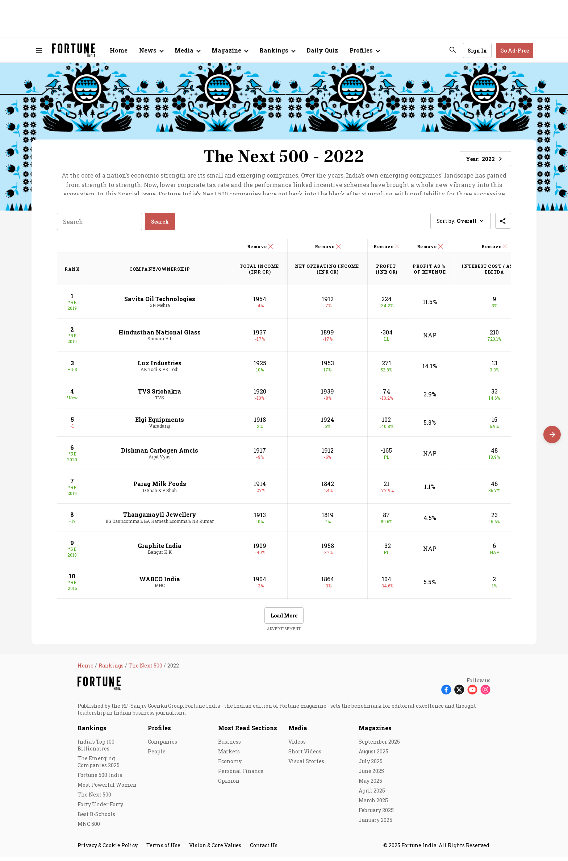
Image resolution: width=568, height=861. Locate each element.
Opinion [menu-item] (228, 784)
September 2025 (379, 745)
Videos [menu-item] (297, 745)
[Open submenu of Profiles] (364, 50)
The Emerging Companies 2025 (99, 765)
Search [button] (160, 224)
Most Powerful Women (107, 788)
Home (119, 50)
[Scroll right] (552, 434)
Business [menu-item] (229, 745)
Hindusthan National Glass (159, 336)
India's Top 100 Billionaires (96, 749)
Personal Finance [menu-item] (240, 774)
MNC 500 (89, 827)
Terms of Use (163, 848)
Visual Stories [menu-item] (306, 764)
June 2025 (371, 774)
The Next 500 (94, 798)
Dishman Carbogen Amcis (159, 454)
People (157, 755)
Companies (162, 745)
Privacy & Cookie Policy (108, 848)
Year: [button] (485, 159)
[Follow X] (459, 692)
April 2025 (372, 794)
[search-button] (452, 50)
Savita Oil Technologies (159, 302)
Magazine (226, 50)
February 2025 (376, 813)
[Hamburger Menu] (39, 50)
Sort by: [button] (461, 224)
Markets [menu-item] (229, 755)
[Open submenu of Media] (187, 50)
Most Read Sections (247, 731)
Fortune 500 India (100, 778)
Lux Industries (159, 366)
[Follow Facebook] (446, 692)
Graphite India (159, 549)
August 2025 (373, 755)
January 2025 (375, 823)
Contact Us (263, 848)
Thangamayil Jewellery (159, 518)
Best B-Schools (96, 817)
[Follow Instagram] (485, 692)
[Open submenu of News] (151, 50)
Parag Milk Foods (159, 487)
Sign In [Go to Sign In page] (477, 50)
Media (297, 731)
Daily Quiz (322, 50)
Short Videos (304, 755)
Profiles (159, 731)
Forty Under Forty (100, 807)
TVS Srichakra (159, 395)
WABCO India (159, 582)
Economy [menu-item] (230, 764)
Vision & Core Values (215, 848)
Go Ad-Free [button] (514, 50)
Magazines (375, 731)
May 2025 (370, 784)
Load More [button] (284, 619)
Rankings (273, 50)
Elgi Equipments (159, 423)
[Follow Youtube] (472, 692)
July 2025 (371, 764)
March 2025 (373, 803)
